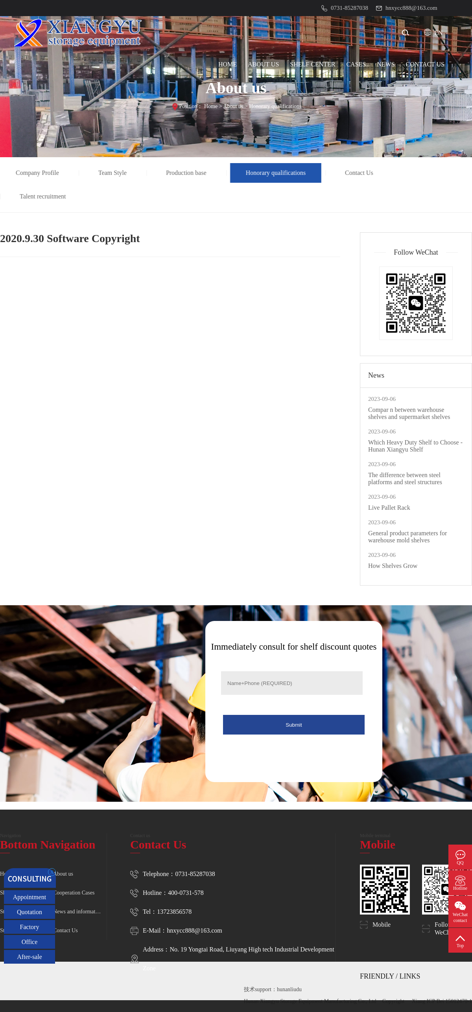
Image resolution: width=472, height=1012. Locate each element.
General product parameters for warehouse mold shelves (407, 537)
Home (211, 106)
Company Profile (38, 172)
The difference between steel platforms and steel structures (405, 478)
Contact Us (360, 172)
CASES (356, 64)
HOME (227, 64)
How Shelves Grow (392, 565)
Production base (187, 172)
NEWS (386, 64)
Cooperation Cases (73, 893)
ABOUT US (263, 64)
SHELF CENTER (312, 64)
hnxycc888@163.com (194, 930)
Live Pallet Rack (389, 507)
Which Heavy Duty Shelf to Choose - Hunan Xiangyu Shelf (415, 446)
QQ (460, 862)
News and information (77, 912)
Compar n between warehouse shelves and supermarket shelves (409, 413)
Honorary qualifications (275, 106)
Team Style (113, 172)
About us (233, 106)
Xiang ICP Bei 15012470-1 (442, 1001)
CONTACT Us (425, 64)
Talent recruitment (44, 196)
